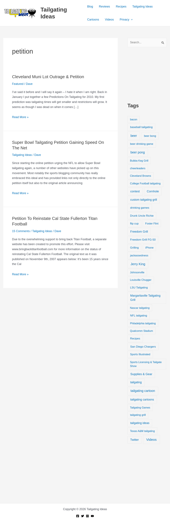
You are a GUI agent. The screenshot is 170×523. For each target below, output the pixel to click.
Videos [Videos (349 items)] (151, 440)
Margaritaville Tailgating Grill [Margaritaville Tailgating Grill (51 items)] (145, 298)
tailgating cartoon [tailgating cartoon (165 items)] (143, 391)
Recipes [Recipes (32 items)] (135, 338)
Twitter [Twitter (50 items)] (134, 440)
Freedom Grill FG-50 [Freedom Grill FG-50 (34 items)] (143, 239)
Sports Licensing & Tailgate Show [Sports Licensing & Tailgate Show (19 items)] (146, 364)
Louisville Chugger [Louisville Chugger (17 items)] (140, 280)
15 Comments (21, 231)
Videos (109, 19)
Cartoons (93, 19)
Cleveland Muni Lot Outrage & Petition (48, 76)
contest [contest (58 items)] (135, 191)
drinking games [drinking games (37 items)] (139, 207)
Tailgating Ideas (142, 6)
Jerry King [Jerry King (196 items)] (138, 264)
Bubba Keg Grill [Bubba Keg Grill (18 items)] (139, 160)
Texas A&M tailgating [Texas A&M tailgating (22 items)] (142, 431)
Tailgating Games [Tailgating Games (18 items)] (140, 407)
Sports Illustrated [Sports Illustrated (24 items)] (140, 354)
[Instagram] (87, 516)
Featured (18, 84)
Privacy (126, 19)
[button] (131, 19)
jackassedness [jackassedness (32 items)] (139, 255)
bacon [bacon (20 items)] (133, 119)
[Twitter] (82, 516)
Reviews (104, 6)
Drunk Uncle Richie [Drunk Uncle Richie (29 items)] (142, 215)
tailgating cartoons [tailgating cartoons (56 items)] (142, 399)
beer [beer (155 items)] (133, 136)
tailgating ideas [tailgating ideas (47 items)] (139, 423)
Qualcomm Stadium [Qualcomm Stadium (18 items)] (141, 331)
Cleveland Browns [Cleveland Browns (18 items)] (140, 175)
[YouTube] (92, 516)
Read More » (20, 117)
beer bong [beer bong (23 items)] (150, 136)
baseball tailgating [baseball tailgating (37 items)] (141, 127)
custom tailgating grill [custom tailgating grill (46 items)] (143, 199)
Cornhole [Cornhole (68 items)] (153, 191)
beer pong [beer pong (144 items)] (137, 152)
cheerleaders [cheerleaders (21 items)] (137, 168)
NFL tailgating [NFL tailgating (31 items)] (138, 315)
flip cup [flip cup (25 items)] (134, 223)
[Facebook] (77, 516)
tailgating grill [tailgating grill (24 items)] (138, 415)
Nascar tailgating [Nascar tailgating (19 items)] (139, 308)
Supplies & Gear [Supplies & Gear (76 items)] (141, 374)
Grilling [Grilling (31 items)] (134, 247)
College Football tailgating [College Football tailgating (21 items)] (145, 183)
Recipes (121, 6)
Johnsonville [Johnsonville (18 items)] (137, 272)
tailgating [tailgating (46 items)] (136, 382)
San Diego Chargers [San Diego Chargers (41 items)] (143, 346)
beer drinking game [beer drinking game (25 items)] (141, 144)
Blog (90, 6)
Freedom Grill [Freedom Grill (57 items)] (139, 231)
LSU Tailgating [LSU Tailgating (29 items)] (139, 287)
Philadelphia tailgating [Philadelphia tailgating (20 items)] (143, 323)
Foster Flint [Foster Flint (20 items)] (151, 223)
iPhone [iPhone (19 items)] (149, 247)
